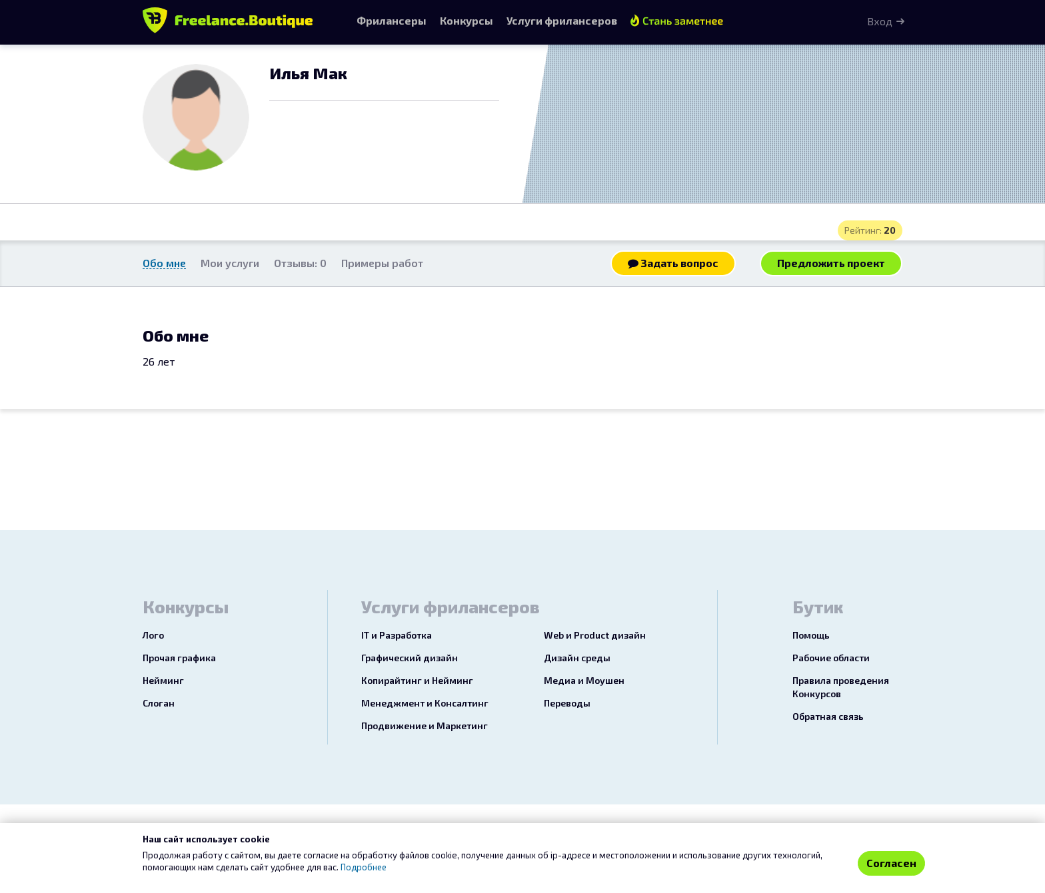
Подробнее (364, 867)
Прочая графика (179, 657)
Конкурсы (466, 20)
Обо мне (164, 262)
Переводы (567, 703)
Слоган (159, 703)
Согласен (891, 862)
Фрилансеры (392, 20)
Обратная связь (828, 716)
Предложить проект (831, 262)
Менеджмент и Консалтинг (425, 703)
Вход (879, 21)
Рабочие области (831, 657)
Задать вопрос (673, 262)
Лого (153, 635)
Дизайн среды (577, 657)
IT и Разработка (396, 635)
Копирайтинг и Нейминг (417, 680)
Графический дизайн (409, 657)
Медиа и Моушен (584, 680)
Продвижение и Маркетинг (424, 725)
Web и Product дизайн (595, 635)
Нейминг (163, 680)
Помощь (811, 635)
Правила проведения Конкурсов (840, 687)
